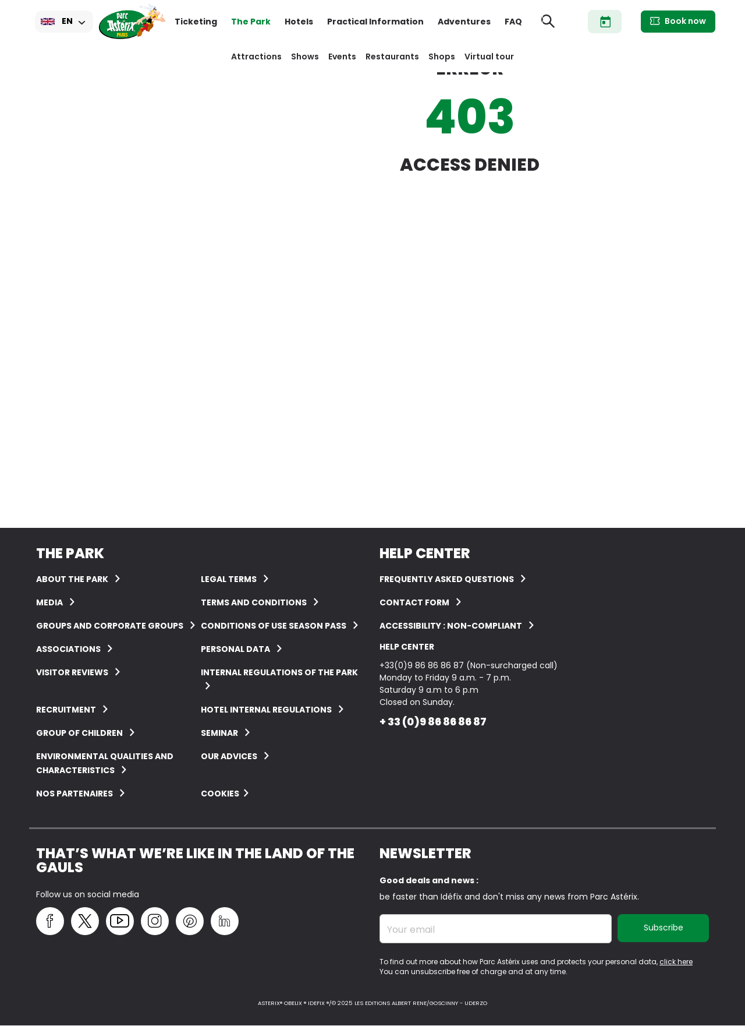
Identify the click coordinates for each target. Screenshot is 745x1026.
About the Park (72, 579)
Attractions (256, 56)
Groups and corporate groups (109, 626)
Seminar (219, 733)
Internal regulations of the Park (279, 672)
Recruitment (66, 709)
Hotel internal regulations (266, 709)
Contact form (414, 602)
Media (49, 602)
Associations (68, 649)
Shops (441, 56)
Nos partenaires (74, 793)
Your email (411, 930)
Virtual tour (489, 56)
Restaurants (392, 56)
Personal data (235, 649)
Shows (305, 56)
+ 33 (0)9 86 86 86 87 (433, 721)
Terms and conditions (254, 602)
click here (676, 962)
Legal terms (229, 579)
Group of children (79, 733)
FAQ (513, 21)
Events (342, 56)
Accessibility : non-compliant (450, 626)
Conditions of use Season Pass (273, 626)
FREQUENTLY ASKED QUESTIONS (446, 579)
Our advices (229, 756)
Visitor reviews (72, 672)
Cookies (220, 793)
